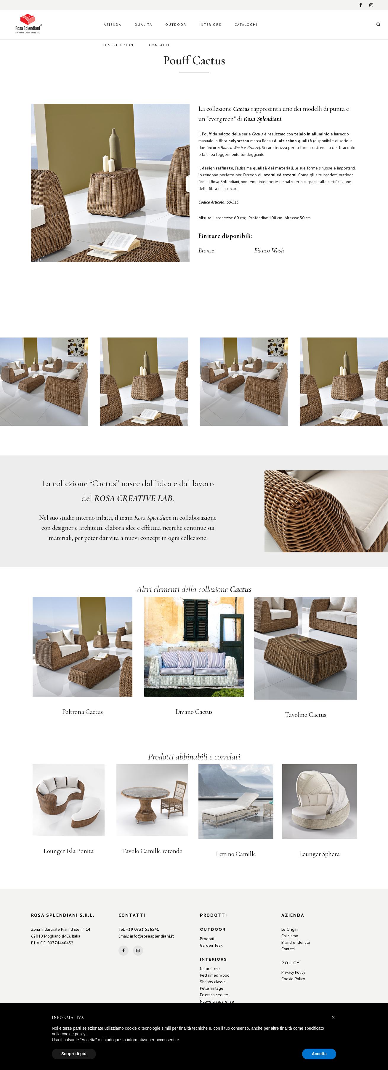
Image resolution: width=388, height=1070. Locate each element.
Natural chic (210, 968)
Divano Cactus (193, 712)
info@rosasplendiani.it (152, 936)
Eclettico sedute (214, 994)
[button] (333, 1017)
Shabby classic (212, 981)
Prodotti (207, 938)
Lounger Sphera (319, 854)
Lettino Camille (236, 854)
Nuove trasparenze (217, 1001)
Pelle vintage (211, 988)
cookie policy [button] (73, 1033)
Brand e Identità (295, 942)
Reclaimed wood (215, 975)
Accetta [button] (319, 1053)
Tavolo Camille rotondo (152, 851)
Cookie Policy (293, 978)
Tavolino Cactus (305, 715)
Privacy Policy (293, 972)
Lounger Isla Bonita (69, 851)
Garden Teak (211, 945)
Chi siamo (289, 935)
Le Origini (289, 929)
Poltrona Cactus (82, 712)
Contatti (288, 948)
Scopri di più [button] (73, 1053)
